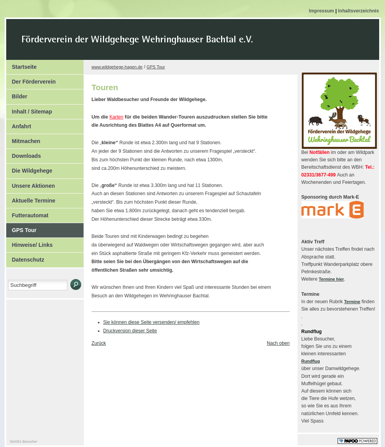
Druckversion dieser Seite (130, 331)
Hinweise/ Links (29, 243)
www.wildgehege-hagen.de (117, 67)
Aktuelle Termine (31, 199)
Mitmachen (23, 139)
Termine (352, 301)
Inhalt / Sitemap (29, 110)
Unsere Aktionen (30, 184)
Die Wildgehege (29, 169)
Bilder (17, 94)
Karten (117, 117)
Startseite (21, 65)
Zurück (99, 343)
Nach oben (278, 343)
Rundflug (310, 361)
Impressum (322, 11)
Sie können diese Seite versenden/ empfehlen (151, 322)
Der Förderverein (31, 80)
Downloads (23, 154)
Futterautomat (27, 213)
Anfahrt (18, 124)
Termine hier (331, 279)
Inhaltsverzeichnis (358, 11)
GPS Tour (21, 228)
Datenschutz (25, 258)
